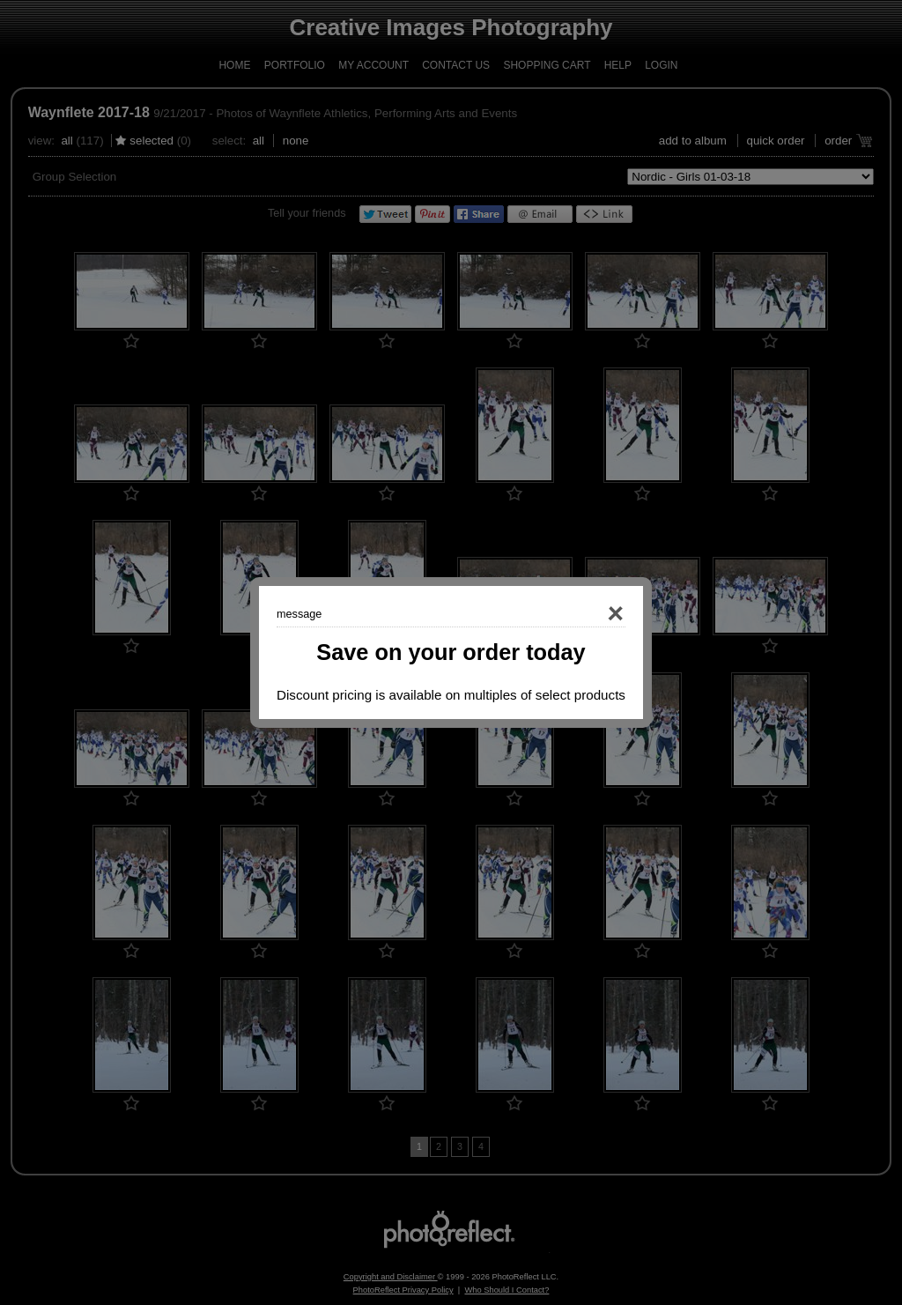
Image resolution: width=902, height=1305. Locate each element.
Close (590, 614)
